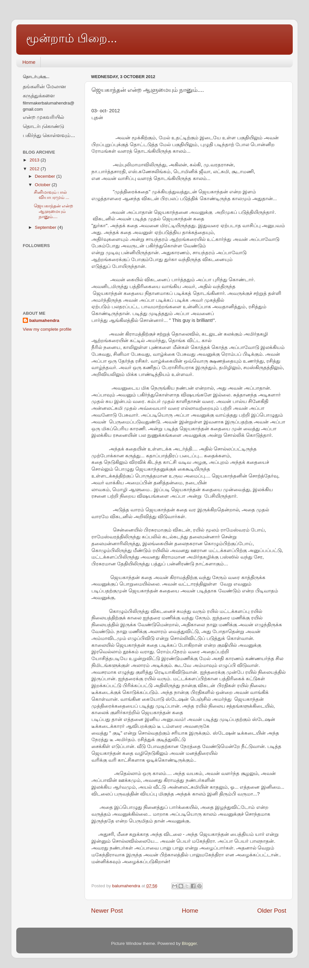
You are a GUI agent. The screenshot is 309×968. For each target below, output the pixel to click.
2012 (35, 168)
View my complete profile (47, 329)
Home (28, 62)
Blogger (189, 943)
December (45, 176)
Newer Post (107, 910)
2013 (35, 160)
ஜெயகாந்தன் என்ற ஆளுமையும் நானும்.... (54, 211)
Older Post (271, 910)
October (43, 184)
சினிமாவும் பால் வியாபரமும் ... (51, 195)
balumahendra (44, 320)
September (46, 227)
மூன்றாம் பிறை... (71, 38)
